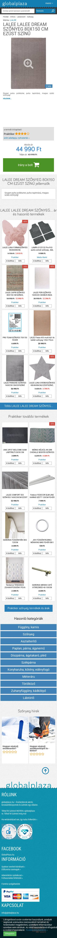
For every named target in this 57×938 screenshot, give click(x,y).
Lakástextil (21, 17)
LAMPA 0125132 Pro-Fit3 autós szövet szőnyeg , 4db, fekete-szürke (42, 248)
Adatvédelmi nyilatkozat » (12, 875)
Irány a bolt (28, 165)
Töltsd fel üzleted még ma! (15, 813)
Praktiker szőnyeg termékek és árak (29, 608)
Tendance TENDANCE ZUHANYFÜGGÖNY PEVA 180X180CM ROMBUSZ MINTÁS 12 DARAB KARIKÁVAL (15, 586)
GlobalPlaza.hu (8, 854)
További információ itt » (37, 930)
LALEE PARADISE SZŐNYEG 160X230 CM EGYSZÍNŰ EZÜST (15, 384)
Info (20, 261)
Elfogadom (9, 934)
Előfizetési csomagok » (11, 869)
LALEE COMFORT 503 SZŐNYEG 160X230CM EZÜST (15, 496)
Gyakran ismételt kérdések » (13, 866)
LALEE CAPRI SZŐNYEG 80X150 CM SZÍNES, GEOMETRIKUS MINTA (15, 294)
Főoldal (6, 17)
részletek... (7, 98)
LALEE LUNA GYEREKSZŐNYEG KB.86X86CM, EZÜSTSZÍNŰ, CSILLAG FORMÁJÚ (42, 384)
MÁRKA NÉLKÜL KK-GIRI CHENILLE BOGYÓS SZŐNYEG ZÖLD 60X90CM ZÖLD (42, 451)
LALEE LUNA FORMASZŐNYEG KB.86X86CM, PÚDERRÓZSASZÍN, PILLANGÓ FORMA (14, 248)
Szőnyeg (30, 17)
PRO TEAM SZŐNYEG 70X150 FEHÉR (15, 339)
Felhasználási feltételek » (12, 878)
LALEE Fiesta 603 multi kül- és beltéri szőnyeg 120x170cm (42, 339)
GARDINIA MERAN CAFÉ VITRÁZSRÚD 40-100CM (42, 586)
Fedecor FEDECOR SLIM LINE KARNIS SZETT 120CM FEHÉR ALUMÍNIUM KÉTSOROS (42, 496)
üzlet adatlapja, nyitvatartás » (16, 138)
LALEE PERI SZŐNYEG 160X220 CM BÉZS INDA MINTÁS (42, 294)
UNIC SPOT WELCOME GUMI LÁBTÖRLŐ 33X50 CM (15, 451)
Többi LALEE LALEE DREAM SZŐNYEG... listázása (28, 407)
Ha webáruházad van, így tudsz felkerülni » (19, 819)
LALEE (13, 20)
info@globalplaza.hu (10, 913)
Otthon (12, 17)
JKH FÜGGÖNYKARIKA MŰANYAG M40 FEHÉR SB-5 (42, 541)
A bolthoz (10, 261)
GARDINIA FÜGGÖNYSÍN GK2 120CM (15, 541)
